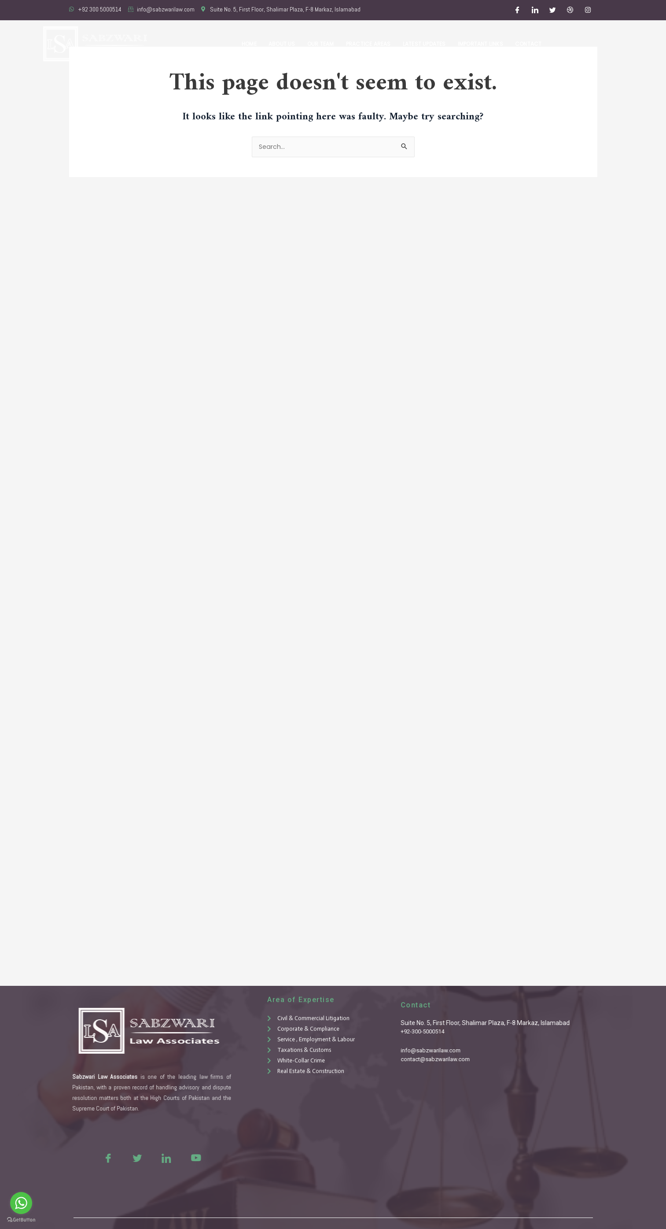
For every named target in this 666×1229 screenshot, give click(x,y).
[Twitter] (552, 10)
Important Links (482, 44)
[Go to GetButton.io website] (21, 1220)
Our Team (326, 44)
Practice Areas (373, 44)
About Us (289, 44)
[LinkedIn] (534, 10)
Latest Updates (427, 44)
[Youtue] (171, 1157)
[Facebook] (517, 10)
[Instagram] (587, 10)
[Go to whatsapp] (21, 1203)
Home (258, 44)
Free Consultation (599, 44)
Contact (529, 44)
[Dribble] (570, 10)
